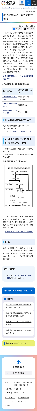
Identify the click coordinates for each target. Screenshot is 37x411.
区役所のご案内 (18, 373)
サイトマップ (9, 401)
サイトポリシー (10, 397)
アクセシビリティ (21, 401)
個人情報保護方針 (23, 397)
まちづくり (16, 8)
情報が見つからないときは (16, 343)
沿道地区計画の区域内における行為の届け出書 (18, 331)
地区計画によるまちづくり (22, 131)
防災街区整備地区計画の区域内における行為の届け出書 (18, 306)
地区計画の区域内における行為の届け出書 (18, 323)
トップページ (6, 8)
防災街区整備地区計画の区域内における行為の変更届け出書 (18, 314)
